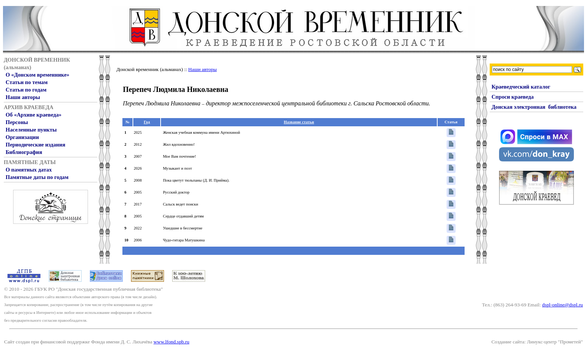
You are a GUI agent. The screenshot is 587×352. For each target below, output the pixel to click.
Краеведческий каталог (521, 87)
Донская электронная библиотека (534, 107)
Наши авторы (23, 97)
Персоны (17, 122)
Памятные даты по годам (37, 177)
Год (147, 122)
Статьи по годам (26, 90)
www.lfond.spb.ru (171, 342)
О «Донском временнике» (37, 75)
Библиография (24, 152)
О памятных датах (29, 170)
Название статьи (299, 122)
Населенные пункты (31, 130)
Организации (22, 137)
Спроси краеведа (513, 97)
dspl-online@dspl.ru (562, 305)
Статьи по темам (27, 82)
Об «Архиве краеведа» (33, 115)
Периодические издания (35, 145)
